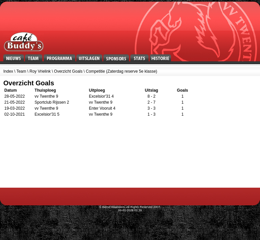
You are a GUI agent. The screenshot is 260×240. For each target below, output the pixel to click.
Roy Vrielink (40, 71)
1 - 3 (151, 114)
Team (21, 71)
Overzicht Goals (68, 71)
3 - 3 (151, 108)
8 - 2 (151, 96)
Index (8, 71)
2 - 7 (151, 102)
